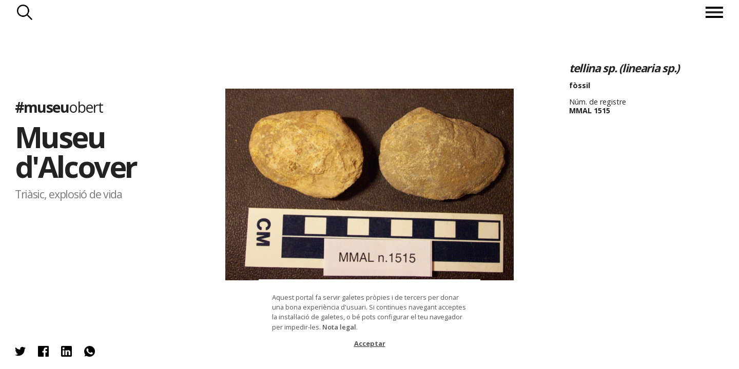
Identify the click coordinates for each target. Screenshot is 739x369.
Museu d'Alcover (76, 151)
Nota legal (339, 327)
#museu (59, 106)
